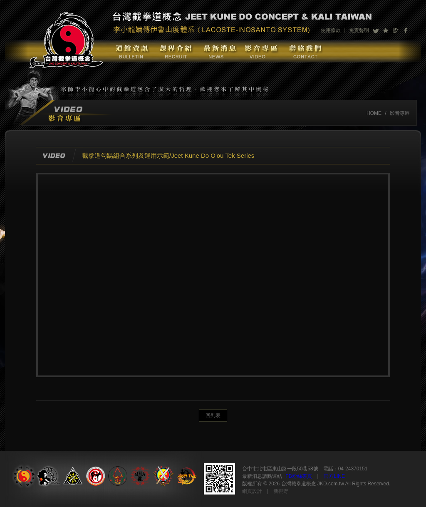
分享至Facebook (405, 30)
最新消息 (218, 51)
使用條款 (331, 30)
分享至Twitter (375, 30)
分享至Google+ (395, 30)
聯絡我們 (305, 51)
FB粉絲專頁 (298, 476)
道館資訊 (131, 51)
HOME (374, 113)
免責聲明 (359, 30)
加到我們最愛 (385, 30)
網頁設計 (252, 491)
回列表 (213, 415)
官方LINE (334, 476)
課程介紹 (175, 51)
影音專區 (261, 51)
